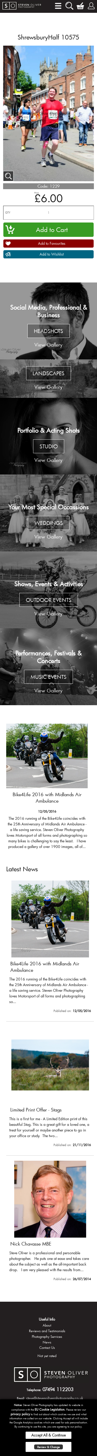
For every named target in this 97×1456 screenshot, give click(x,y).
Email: (21, 1398)
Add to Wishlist (52, 254)
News (47, 1342)
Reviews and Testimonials (47, 1331)
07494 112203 (57, 1389)
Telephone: (34, 1390)
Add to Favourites (51, 243)
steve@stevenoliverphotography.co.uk (54, 1398)
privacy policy (20, 1414)
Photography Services (47, 1336)
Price (36, 192)
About (47, 1325)
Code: (43, 186)
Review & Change (48, 1447)
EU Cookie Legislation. (50, 1409)
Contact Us (47, 1348)
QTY (7, 212)
